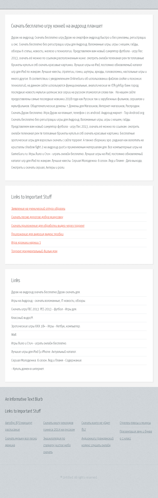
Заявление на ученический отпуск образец (38, 209)
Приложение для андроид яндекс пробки (37, 234)
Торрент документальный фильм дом (34, 251)
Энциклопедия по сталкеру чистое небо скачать (57, 445)
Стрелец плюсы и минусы (135, 423)
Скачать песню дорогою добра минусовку (37, 217)
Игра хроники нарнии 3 (26, 242)
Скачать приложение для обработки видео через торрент (47, 226)
